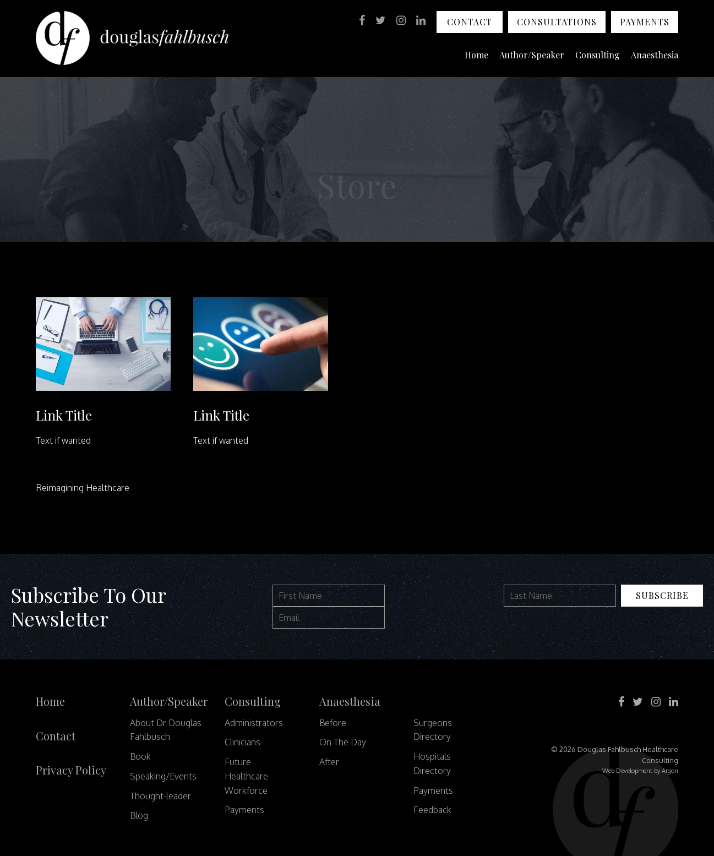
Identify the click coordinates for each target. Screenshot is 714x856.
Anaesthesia (654, 55)
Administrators (254, 722)
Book (140, 756)
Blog (139, 815)
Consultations (557, 22)
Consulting (597, 55)
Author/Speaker (531, 55)
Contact (469, 22)
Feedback (432, 809)
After (329, 761)
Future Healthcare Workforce (246, 776)
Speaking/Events (163, 776)
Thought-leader (160, 796)
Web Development (627, 771)
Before (332, 722)
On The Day (342, 742)
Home (476, 55)
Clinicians (242, 742)
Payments (644, 22)
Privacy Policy (71, 769)
